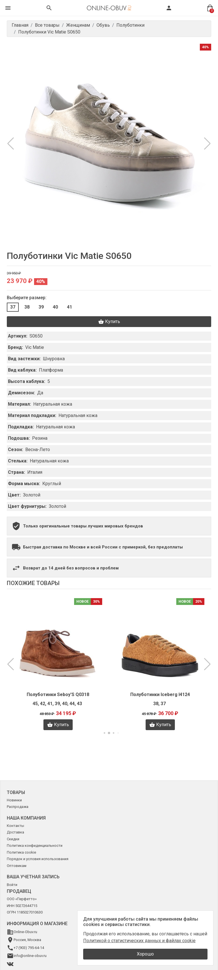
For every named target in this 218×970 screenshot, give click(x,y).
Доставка (15, 832)
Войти (12, 885)
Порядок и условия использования (37, 859)
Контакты (15, 826)
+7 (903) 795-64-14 (29, 948)
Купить (109, 321)
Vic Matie (34, 347)
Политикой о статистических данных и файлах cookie (139, 940)
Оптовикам (16, 866)
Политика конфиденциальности (34, 845)
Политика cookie (21, 852)
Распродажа (17, 807)
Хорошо (145, 954)
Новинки (14, 800)
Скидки (13, 839)
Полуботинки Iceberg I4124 (160, 694)
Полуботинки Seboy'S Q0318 (58, 694)
